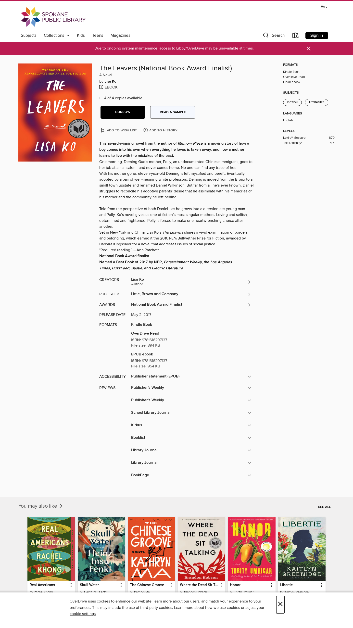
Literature (316, 102)
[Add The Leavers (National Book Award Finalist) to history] (161, 130)
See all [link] (324, 507)
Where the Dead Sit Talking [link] (199, 585)
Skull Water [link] (89, 585)
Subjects (29, 35)
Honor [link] (235, 585)
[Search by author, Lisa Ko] (191, 282)
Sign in (316, 35)
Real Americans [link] (42, 585)
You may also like (40, 506)
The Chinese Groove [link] (147, 585)
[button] (273, 36)
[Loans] (295, 36)
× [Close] (280, 604)
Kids (81, 35)
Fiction (292, 102)
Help (324, 7)
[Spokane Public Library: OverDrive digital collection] (53, 17)
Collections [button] (57, 35)
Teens (97, 35)
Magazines (120, 35)
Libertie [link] (286, 585)
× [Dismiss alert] (308, 49)
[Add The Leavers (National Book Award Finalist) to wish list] (119, 130)
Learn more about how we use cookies (207, 607)
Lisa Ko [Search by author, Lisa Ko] (110, 81)
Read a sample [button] (173, 112)
